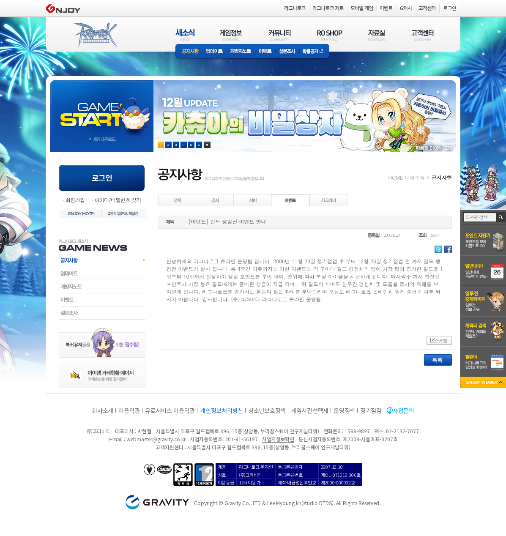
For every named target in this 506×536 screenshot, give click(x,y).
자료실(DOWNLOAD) (376, 35)
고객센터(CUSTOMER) (422, 35)
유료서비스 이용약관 (170, 410)
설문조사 (287, 52)
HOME (395, 177)
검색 (501, 217)
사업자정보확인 (278, 439)
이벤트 (265, 52)
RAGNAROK (95, 35)
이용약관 (129, 410)
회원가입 (75, 199)
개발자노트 (241, 52)
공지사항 (188, 52)
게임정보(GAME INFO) (231, 35)
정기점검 (371, 410)
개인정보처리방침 (221, 410)
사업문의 (403, 410)
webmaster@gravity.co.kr (156, 439)
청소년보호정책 (267, 410)
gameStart (101, 108)
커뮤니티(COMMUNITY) (280, 35)
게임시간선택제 (309, 410)
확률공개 (314, 52)
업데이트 (214, 52)
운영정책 (344, 410)
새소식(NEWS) (185, 35)
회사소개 (102, 410)
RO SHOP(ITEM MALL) (329, 35)
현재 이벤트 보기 (207, 145)
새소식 (417, 177)
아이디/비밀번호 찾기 (117, 199)
